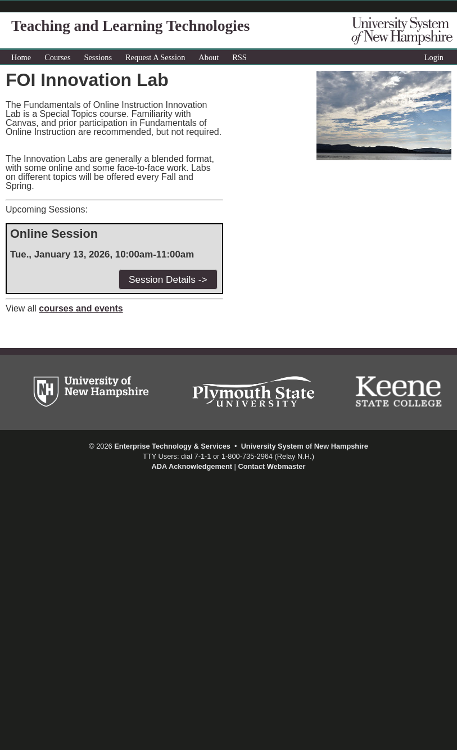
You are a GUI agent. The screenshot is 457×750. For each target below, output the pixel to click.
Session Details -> (168, 279)
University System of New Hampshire (304, 446)
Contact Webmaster (271, 466)
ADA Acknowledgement (192, 466)
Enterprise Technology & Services (172, 446)
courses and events (81, 308)
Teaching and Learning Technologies (130, 25)
